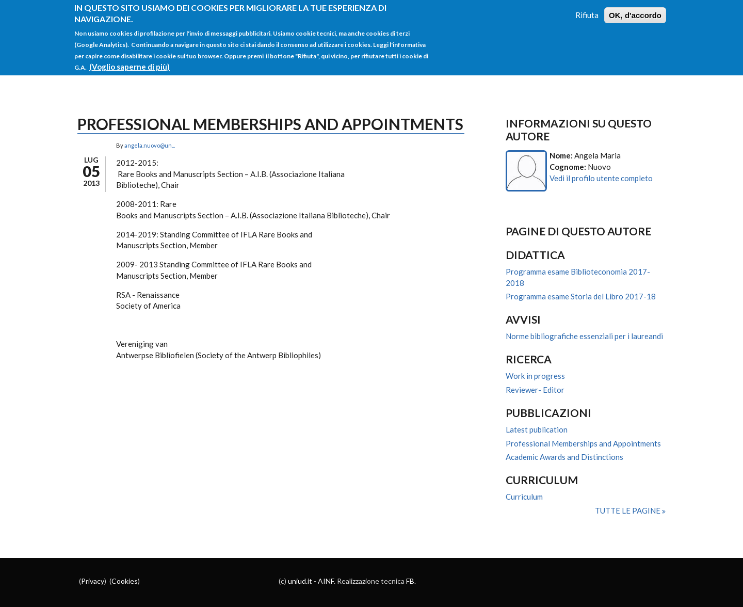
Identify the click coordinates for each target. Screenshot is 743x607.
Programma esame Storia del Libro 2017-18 (581, 296)
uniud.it (300, 581)
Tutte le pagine (628, 510)
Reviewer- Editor (535, 389)
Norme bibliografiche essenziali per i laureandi (584, 336)
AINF (326, 581)
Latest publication (537, 429)
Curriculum (524, 496)
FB (410, 581)
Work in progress (535, 375)
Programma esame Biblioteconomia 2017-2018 (578, 277)
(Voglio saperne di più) (129, 61)
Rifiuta (587, 9)
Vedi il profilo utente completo (601, 178)
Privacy (92, 581)
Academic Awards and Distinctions (564, 456)
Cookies (124, 581)
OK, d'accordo (635, 9)
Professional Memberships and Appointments (583, 443)
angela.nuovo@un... (149, 145)
